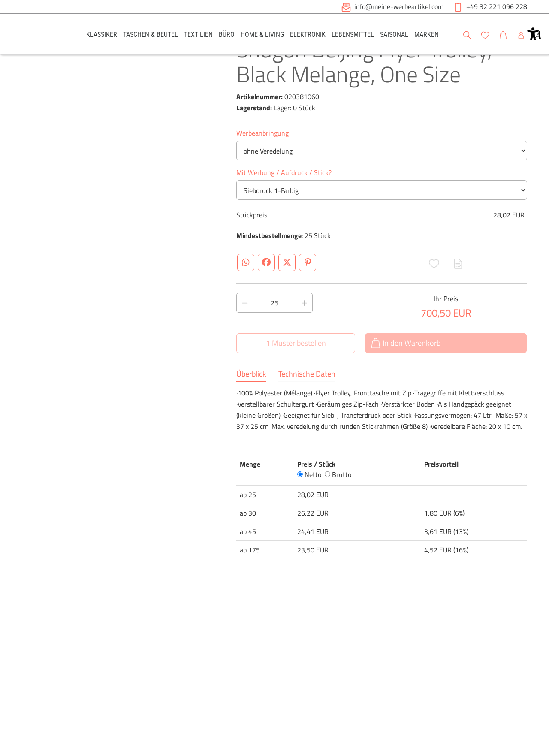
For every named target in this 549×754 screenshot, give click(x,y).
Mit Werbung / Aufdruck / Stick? (284, 204)
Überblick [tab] (251, 405)
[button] (534, 34)
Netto (309, 506)
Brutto (338, 506)
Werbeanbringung (262, 165)
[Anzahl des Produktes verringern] (244, 334)
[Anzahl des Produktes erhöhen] (304, 334)
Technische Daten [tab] (306, 405)
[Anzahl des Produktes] (274, 334)
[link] (101, 34)
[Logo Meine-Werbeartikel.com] (43, 35)
